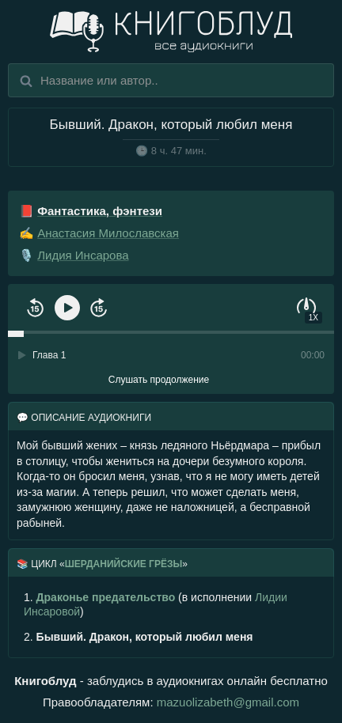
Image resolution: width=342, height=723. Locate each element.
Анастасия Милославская (108, 233)
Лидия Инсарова (82, 255)
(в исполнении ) (155, 604)
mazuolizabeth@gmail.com (228, 702)
